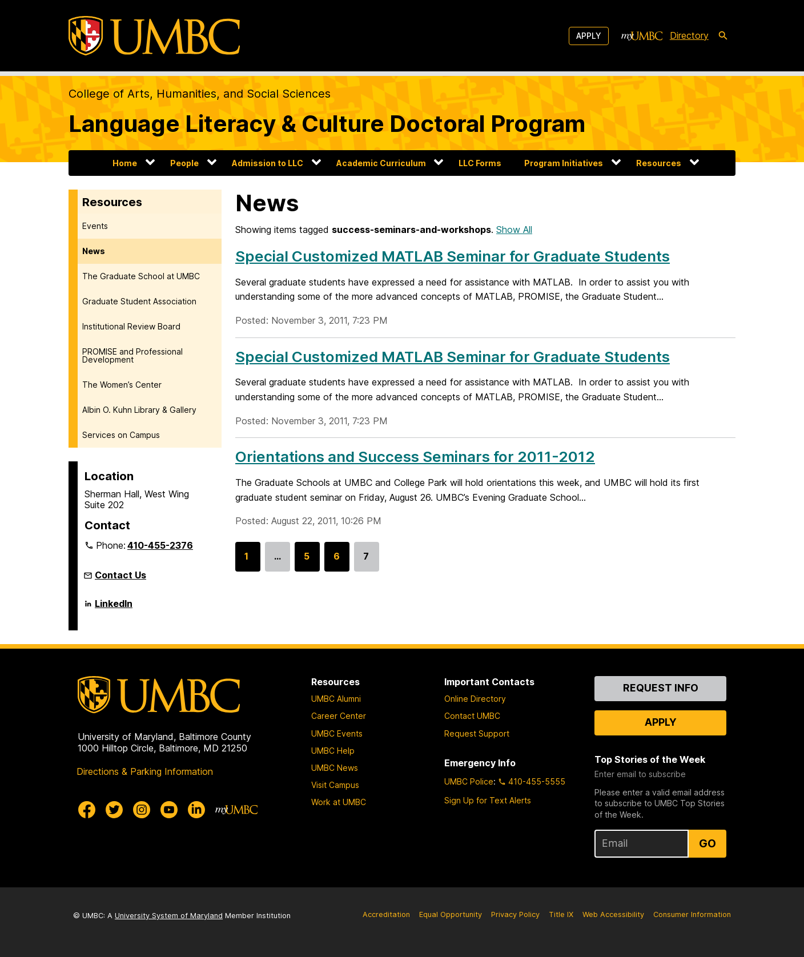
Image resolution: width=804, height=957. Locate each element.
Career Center (338, 716)
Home (124, 163)
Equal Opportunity (450, 914)
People (184, 163)
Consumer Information (692, 914)
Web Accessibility (613, 914)
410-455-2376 (160, 545)
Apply (588, 36)
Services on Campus (121, 435)
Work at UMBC (338, 802)
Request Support (476, 733)
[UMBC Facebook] (86, 809)
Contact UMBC (472, 716)
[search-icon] (722, 36)
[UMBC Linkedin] (196, 809)
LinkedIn (113, 608)
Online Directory (475, 698)
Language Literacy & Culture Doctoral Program (327, 124)
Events (95, 226)
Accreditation (386, 914)
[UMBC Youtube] (169, 809)
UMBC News (334, 768)
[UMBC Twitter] (114, 809)
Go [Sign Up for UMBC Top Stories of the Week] (707, 843)
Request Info (660, 688)
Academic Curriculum (381, 163)
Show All (514, 229)
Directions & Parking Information (145, 771)
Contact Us (120, 575)
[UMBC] (154, 35)
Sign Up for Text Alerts (487, 800)
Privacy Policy (515, 914)
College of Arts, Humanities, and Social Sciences (200, 93)
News (93, 251)
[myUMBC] (642, 36)
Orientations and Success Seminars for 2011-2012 (415, 456)
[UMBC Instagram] (141, 809)
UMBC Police (468, 781)
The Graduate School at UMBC (141, 276)
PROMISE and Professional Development (132, 355)
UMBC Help (333, 750)
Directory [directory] (689, 35)
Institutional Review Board (131, 326)
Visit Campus (335, 785)
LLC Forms (480, 163)
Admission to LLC (267, 163)
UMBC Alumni (336, 698)
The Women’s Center (122, 384)
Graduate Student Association (139, 301)
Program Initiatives (563, 163)
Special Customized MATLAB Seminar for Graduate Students (452, 256)
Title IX (561, 914)
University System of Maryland (169, 915)
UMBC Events (337, 733)
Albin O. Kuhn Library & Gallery (139, 410)
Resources (658, 163)
